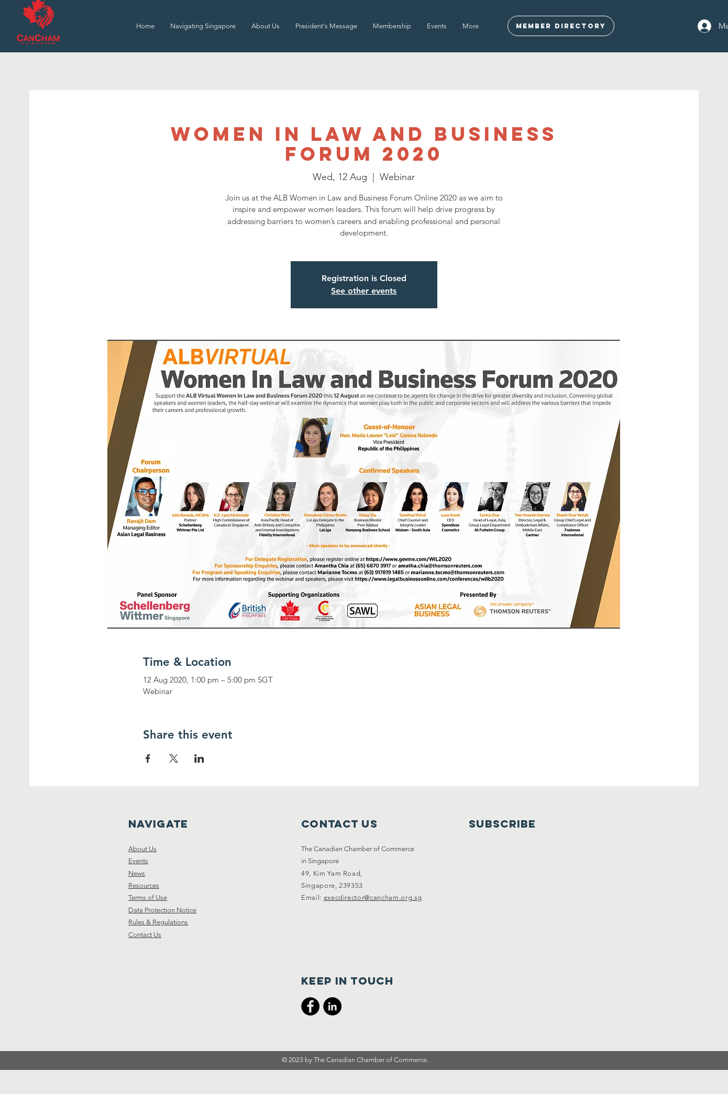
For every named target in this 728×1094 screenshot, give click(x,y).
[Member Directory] (561, 26)
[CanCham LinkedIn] (332, 1006)
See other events (363, 291)
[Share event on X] (174, 758)
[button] (203, 26)
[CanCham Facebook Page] (310, 1006)
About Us (142, 849)
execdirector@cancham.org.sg (373, 897)
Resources (143, 885)
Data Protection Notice (162, 910)
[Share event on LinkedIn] (199, 758)
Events (138, 861)
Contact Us (144, 935)
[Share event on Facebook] (148, 758)
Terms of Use (147, 897)
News (136, 873)
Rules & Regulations (158, 922)
